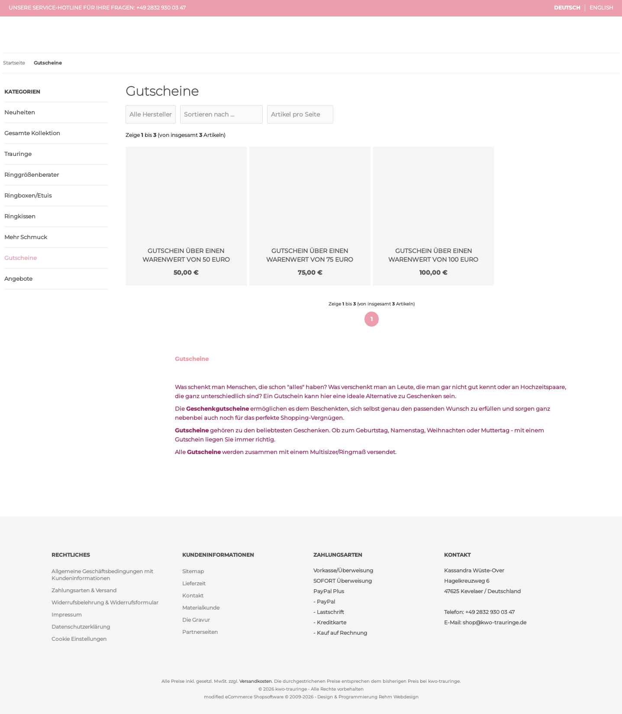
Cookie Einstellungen (79, 639)
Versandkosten (255, 681)
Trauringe (18, 153)
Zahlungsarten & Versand (84, 590)
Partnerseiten (200, 632)
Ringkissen (19, 216)
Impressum (67, 614)
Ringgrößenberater (31, 174)
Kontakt (192, 595)
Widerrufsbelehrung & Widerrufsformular (105, 602)
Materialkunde (200, 607)
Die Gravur (196, 620)
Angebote (18, 278)
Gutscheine (20, 257)
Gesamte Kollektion (32, 133)
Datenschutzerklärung (81, 626)
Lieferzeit (194, 583)
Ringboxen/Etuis (28, 195)
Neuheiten (19, 112)
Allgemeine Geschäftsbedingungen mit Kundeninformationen (102, 574)
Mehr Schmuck (25, 237)
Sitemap (193, 571)
